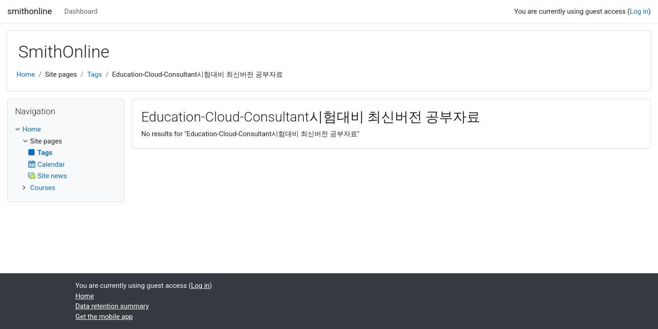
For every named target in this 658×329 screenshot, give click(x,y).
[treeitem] (66, 129)
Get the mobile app (104, 317)
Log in (639, 11)
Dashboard (81, 11)
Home (25, 74)
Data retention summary (112, 306)
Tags (94, 74)
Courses (42, 188)
